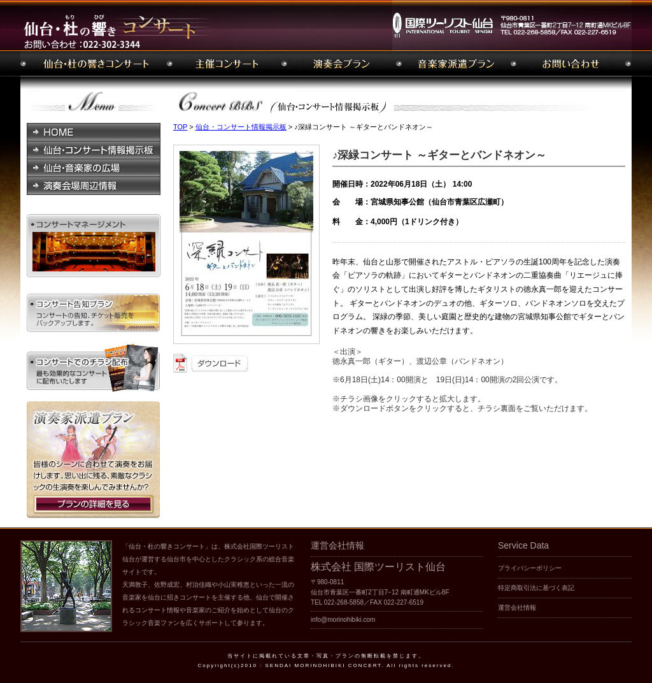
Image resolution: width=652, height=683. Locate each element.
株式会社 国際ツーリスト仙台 (378, 566)
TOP (180, 127)
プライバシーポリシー (530, 568)
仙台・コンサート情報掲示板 (241, 127)
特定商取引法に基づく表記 (536, 587)
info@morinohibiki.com (343, 619)
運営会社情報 (517, 607)
